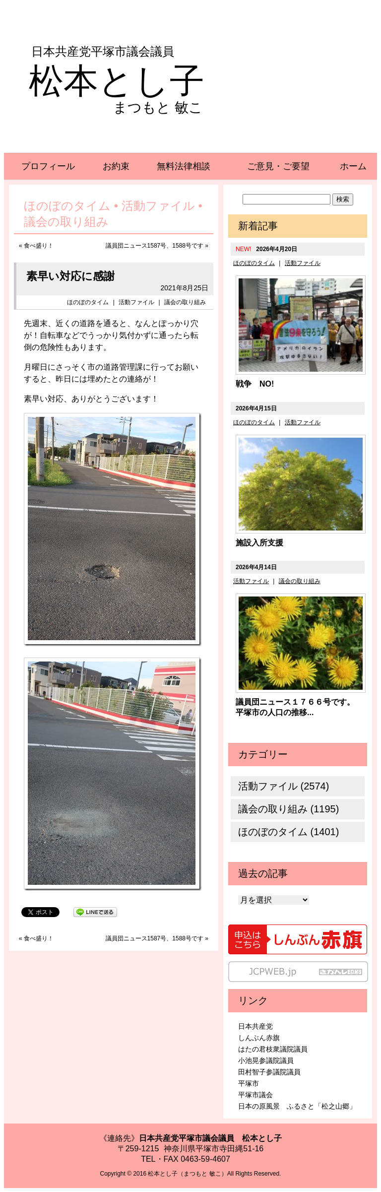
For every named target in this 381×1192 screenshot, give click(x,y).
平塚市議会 (255, 1095)
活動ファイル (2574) (283, 786)
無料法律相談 (183, 166)
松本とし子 (116, 80)
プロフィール (48, 166)
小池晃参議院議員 (266, 1060)
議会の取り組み (185, 302)
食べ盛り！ (39, 245)
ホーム (353, 166)
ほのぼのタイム (88, 302)
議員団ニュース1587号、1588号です (154, 245)
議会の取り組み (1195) (288, 808)
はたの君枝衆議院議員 (273, 1049)
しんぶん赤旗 (259, 1038)
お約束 (116, 166)
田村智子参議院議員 (269, 1072)
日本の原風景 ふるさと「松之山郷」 (297, 1106)
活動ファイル (136, 302)
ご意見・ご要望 (278, 166)
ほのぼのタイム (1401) (288, 831)
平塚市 (248, 1083)
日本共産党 (255, 1026)
